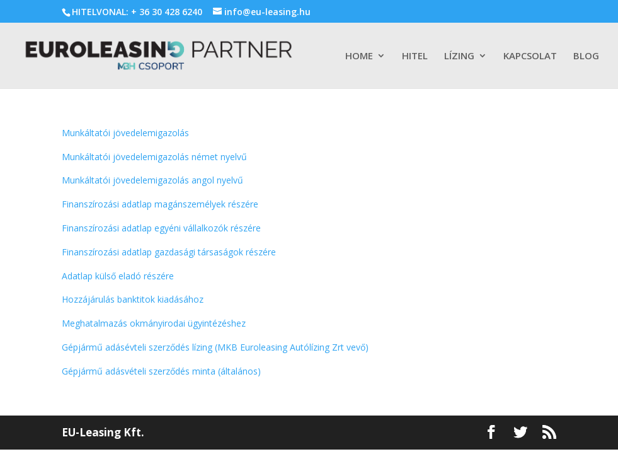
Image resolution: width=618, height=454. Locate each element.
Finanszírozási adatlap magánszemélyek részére (160, 204)
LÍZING (459, 56)
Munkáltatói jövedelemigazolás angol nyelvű (152, 180)
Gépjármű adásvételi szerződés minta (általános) (161, 371)
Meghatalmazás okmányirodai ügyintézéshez (154, 323)
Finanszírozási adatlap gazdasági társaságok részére (169, 252)
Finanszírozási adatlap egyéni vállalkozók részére (161, 228)
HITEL (415, 56)
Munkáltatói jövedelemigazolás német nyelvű (154, 157)
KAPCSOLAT (530, 56)
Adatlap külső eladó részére (118, 276)
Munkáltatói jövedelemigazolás (125, 133)
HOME (359, 56)
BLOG (586, 56)
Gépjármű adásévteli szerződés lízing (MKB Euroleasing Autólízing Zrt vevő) (215, 347)
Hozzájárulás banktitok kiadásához (132, 299)
